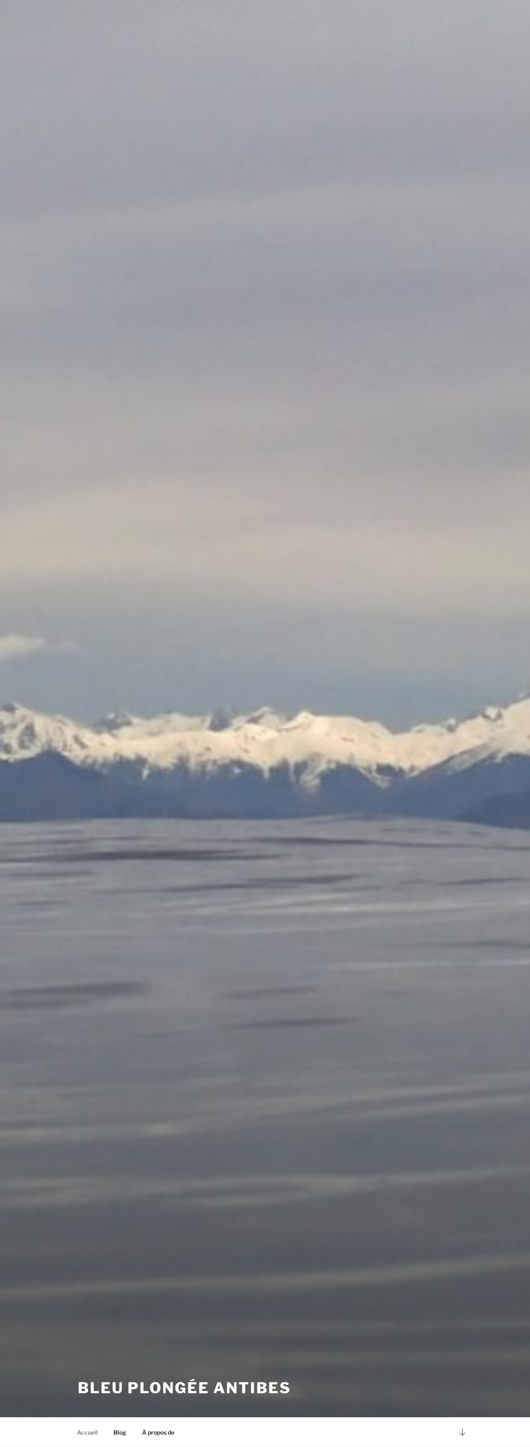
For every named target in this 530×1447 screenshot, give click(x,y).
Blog (119, 1432)
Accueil (87, 1432)
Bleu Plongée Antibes (184, 1388)
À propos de (158, 1432)
